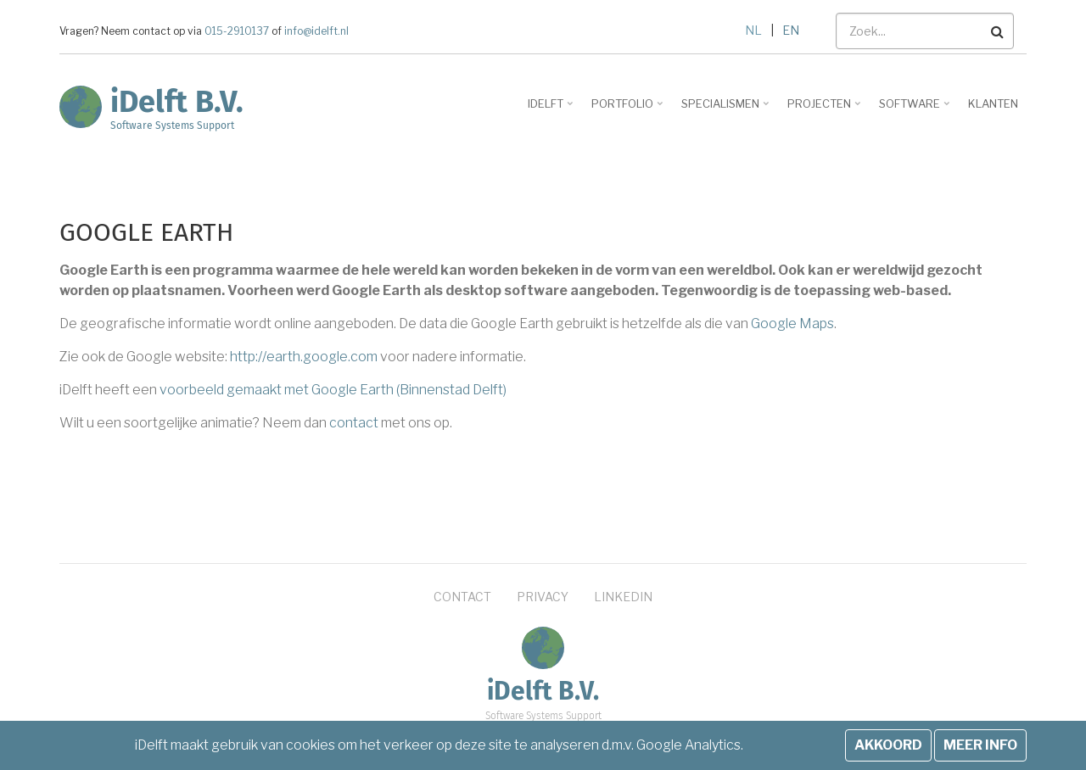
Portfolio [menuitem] (628, 109)
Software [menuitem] (916, 109)
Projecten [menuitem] (825, 109)
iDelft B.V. (177, 101)
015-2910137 (236, 31)
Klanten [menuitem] (993, 103)
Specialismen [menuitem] (726, 109)
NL (753, 30)
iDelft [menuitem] (552, 109)
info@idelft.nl (315, 31)
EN (790, 30)
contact (353, 423)
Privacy (542, 596)
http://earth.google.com (304, 357)
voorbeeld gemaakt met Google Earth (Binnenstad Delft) (333, 390)
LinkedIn (623, 596)
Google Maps (792, 323)
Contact (462, 596)
